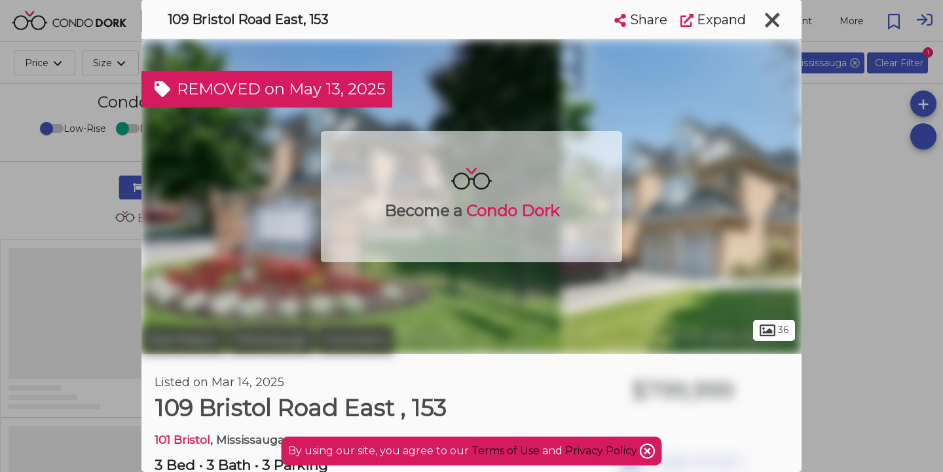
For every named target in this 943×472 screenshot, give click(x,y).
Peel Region (183, 339)
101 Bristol (182, 439)
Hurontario (355, 339)
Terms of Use (506, 450)
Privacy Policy (602, 450)
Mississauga (271, 339)
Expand (713, 20)
